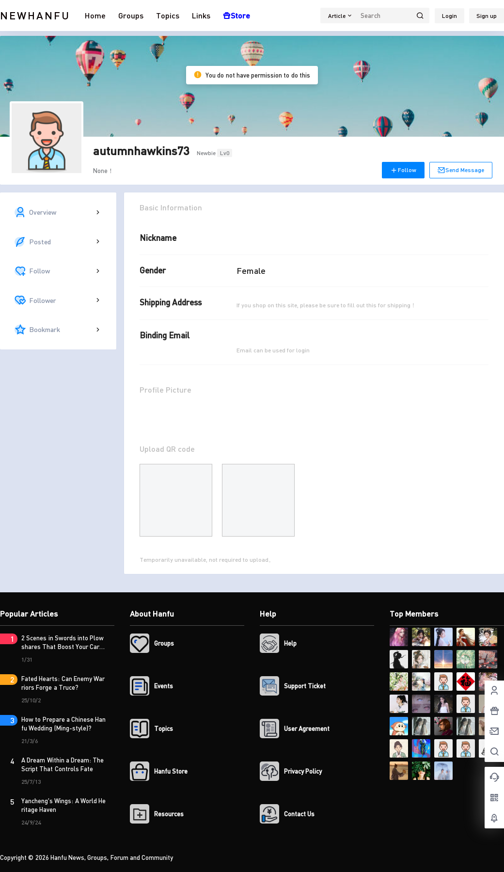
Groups (130, 15)
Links (201, 15)
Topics (167, 15)
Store (236, 15)
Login (449, 15)
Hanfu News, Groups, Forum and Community (111, 857)
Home (95, 15)
